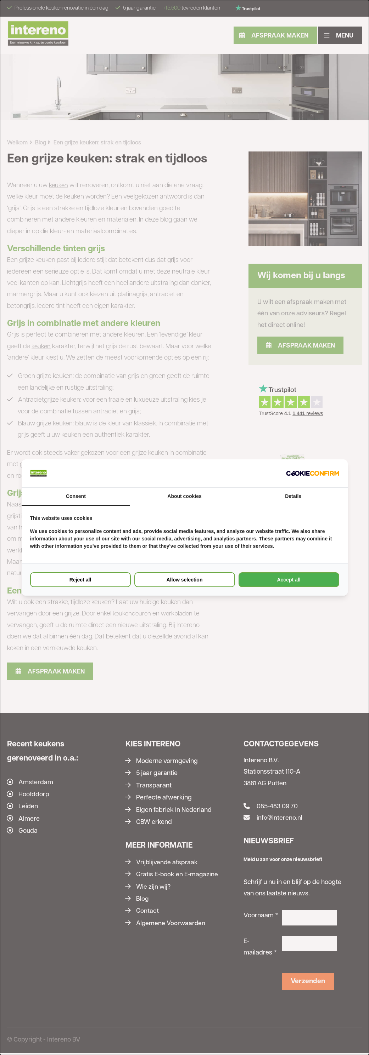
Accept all (288, 580)
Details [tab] (293, 496)
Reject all (80, 580)
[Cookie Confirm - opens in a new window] (312, 473)
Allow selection (185, 580)
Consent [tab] (76, 496)
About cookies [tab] (184, 496)
